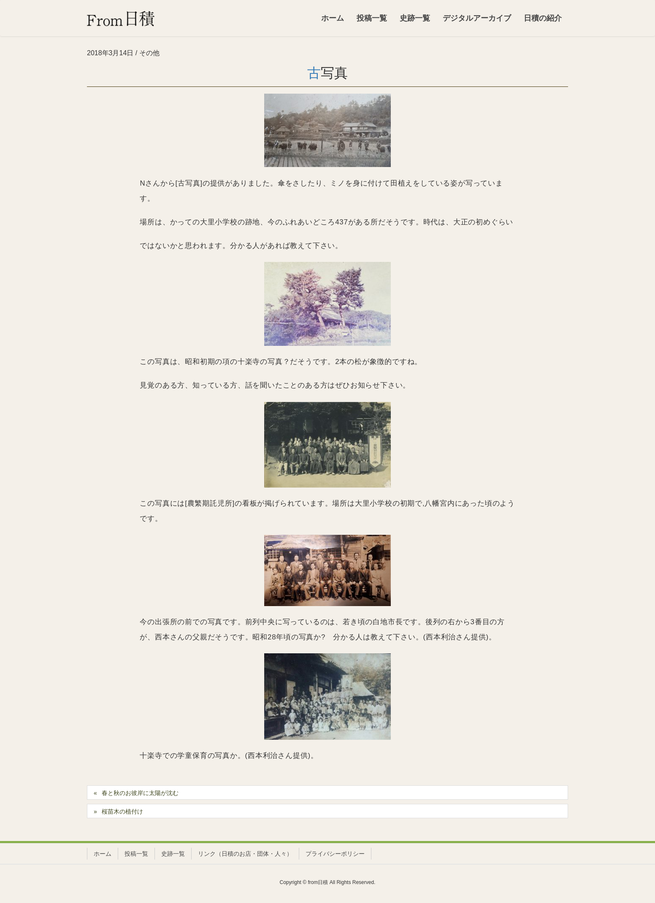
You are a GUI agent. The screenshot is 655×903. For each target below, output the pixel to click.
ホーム (102, 853)
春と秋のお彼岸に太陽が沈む (140, 793)
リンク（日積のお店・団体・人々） (245, 853)
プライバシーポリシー (335, 853)
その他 (149, 53)
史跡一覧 (173, 853)
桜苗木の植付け (122, 811)
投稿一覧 (136, 853)
